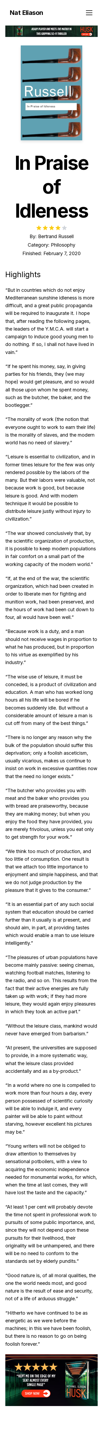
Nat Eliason (26, 12)
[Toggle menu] (89, 13)
